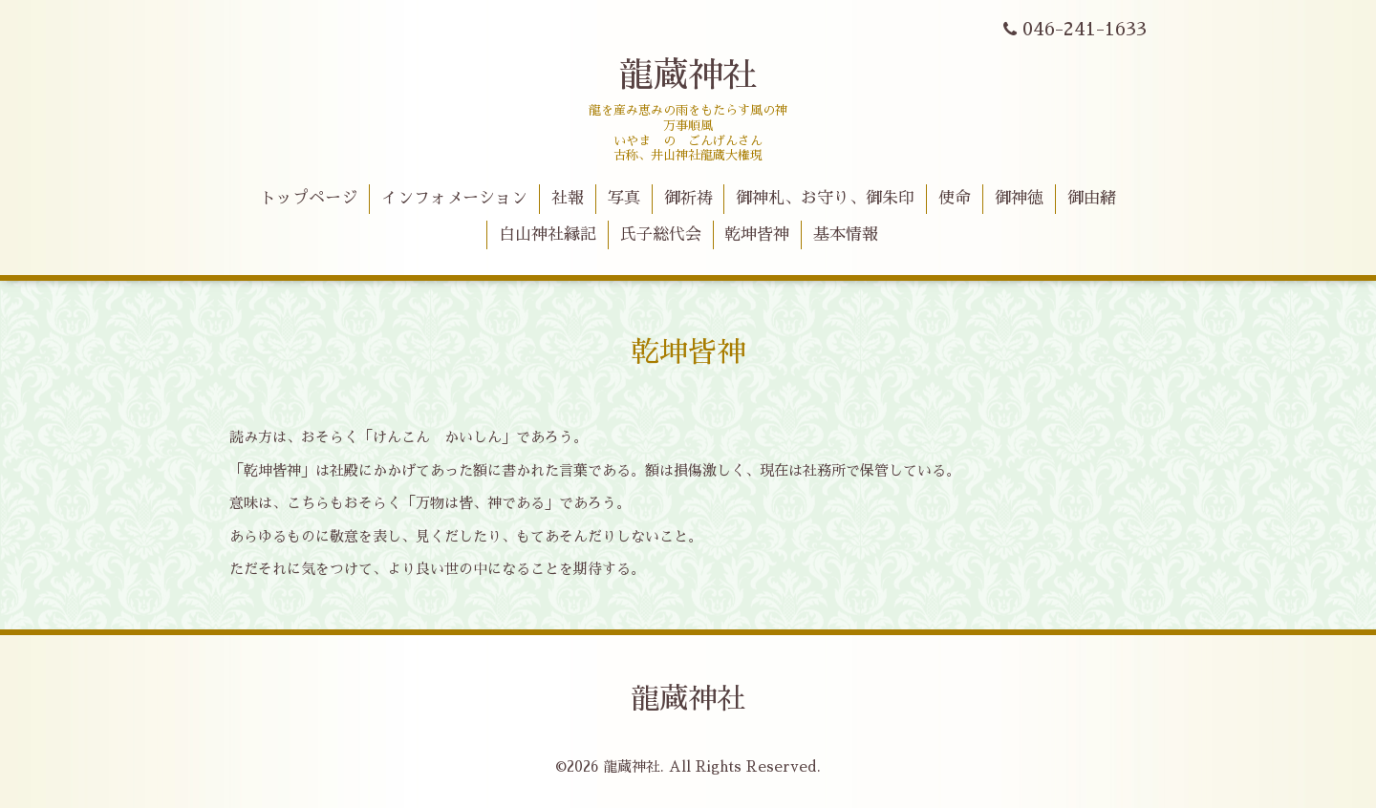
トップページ (308, 198)
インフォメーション (454, 198)
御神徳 (1019, 198)
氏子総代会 (660, 234)
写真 (624, 198)
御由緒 (1091, 198)
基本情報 (845, 234)
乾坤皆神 (756, 234)
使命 (954, 198)
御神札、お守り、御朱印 (825, 198)
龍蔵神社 (688, 75)
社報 (567, 198)
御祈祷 (688, 198)
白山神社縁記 (547, 234)
